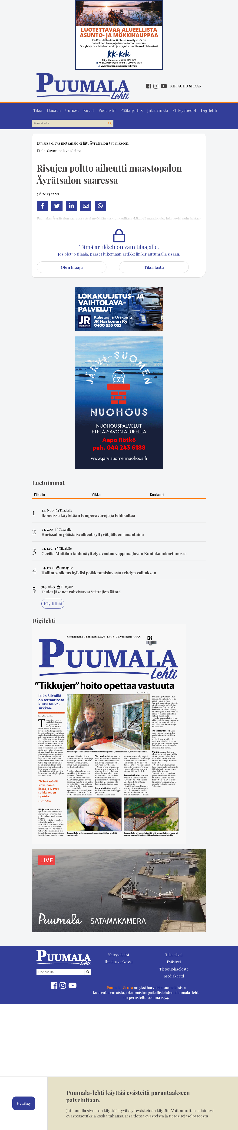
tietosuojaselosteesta (188, 1115)
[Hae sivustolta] (109, 122)
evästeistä (154, 1115)
